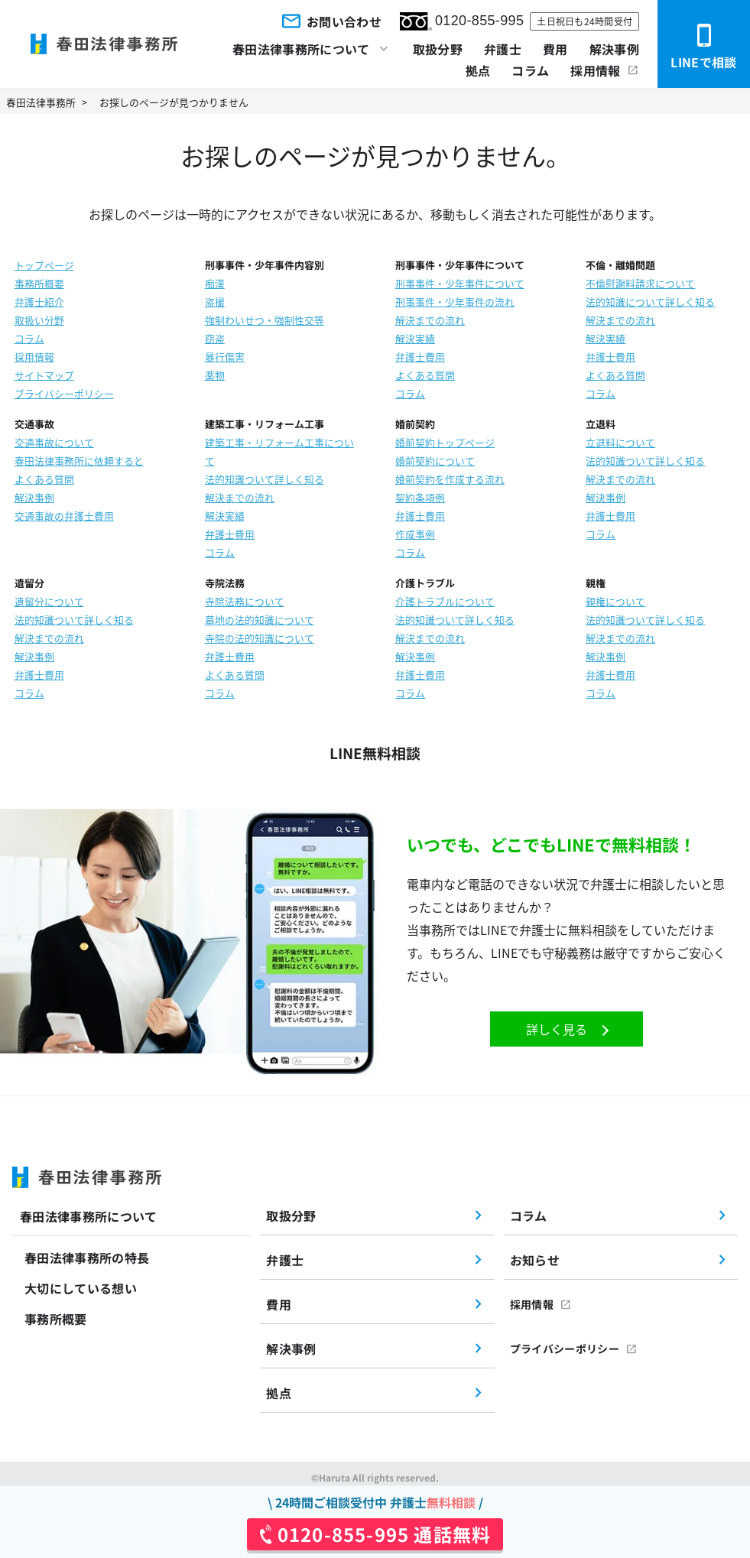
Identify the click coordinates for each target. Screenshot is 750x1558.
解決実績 (415, 338)
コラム (530, 70)
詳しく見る (556, 1029)
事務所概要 (39, 283)
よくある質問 (425, 375)
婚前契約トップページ (445, 442)
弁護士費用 (420, 356)
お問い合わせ (330, 21)
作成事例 (415, 534)
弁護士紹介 (39, 301)
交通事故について (54, 442)
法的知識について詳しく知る (650, 301)
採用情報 (595, 70)
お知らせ (535, 1260)
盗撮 (215, 301)
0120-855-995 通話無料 (384, 1534)
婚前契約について (435, 460)
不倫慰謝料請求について (640, 283)
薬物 (215, 375)
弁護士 (502, 49)
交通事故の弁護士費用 (64, 515)
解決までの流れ (430, 320)
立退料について (620, 442)
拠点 (478, 70)
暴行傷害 (225, 356)
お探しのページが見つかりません (173, 102)
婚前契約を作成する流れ (450, 479)
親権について (615, 601)
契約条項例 (420, 497)
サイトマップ (44, 375)
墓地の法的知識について (259, 619)
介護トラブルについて (445, 601)
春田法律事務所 (41, 102)
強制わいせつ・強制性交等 (264, 320)
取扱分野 (438, 49)
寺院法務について (244, 601)
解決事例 (614, 49)
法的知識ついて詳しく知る (264, 479)
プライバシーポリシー (64, 393)
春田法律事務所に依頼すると (79, 460)
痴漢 (215, 283)
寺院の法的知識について (259, 638)
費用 (555, 49)
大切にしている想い (80, 1288)
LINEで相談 (703, 47)
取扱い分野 (39, 320)
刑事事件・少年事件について (459, 283)
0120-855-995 (462, 21)
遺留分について (49, 601)
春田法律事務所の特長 (86, 1257)
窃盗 (215, 338)
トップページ (44, 265)
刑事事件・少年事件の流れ (455, 301)
